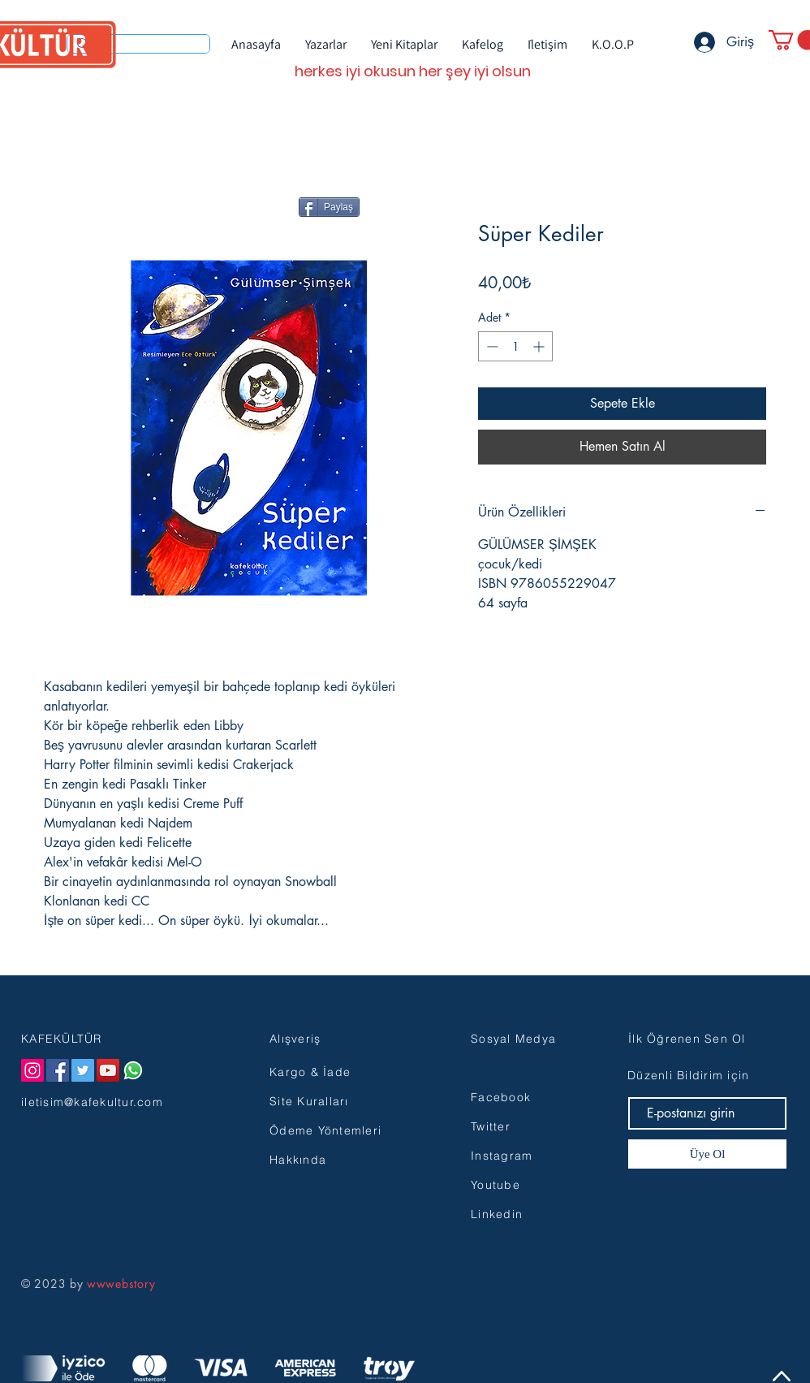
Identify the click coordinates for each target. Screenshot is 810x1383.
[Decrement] (490, 346)
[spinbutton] (515, 346)
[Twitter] (82, 1070)
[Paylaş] (329, 207)
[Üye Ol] (707, 1154)
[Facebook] (57, 1070)
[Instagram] (32, 1070)
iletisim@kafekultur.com (92, 1102)
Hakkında (297, 1159)
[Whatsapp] (133, 1070)
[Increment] (540, 346)
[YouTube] (108, 1070)
